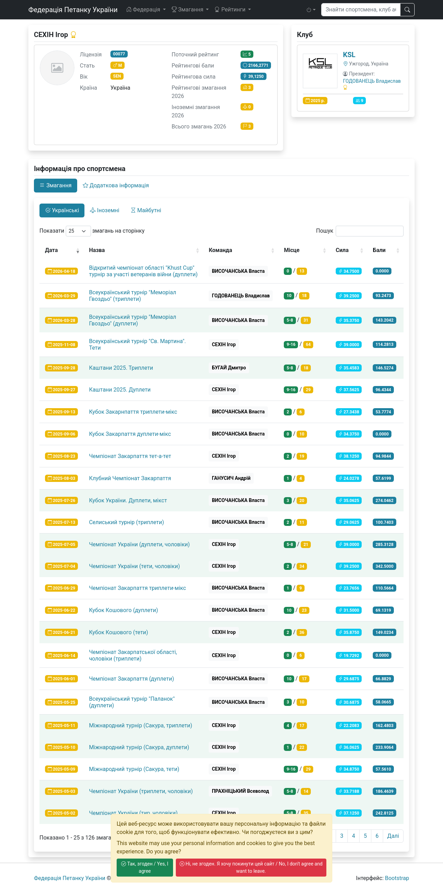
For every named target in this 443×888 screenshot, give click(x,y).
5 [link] (365, 836)
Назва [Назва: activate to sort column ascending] (97, 250)
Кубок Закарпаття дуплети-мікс (130, 434)
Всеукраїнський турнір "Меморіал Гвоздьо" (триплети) (132, 295)
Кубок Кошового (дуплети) (123, 610)
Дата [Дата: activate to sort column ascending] (51, 250)
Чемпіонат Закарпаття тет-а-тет (130, 456)
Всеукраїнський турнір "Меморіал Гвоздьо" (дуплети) (132, 320)
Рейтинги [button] (230, 9)
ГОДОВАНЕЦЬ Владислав (372, 81)
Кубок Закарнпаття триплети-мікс (133, 412)
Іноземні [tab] (104, 210)
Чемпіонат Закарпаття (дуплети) (131, 678)
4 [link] (353, 836)
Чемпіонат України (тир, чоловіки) (133, 813)
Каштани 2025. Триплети (121, 368)
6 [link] (377, 836)
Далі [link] (393, 836)
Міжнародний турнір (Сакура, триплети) (140, 725)
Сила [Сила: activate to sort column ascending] (342, 250)
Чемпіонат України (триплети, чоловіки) (141, 791)
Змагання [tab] (55, 185)
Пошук (360, 231)
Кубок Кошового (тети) (118, 632)
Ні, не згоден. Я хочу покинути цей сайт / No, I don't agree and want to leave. (251, 867)
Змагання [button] (188, 9)
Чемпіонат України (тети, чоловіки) (134, 566)
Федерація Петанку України (73, 10)
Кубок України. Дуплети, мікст (128, 500)
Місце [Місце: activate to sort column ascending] (291, 250)
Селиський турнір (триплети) (126, 522)
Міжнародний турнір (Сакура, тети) (134, 769)
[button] (310, 9)
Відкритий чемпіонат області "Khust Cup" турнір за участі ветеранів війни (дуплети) (143, 271)
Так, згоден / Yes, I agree (144, 867)
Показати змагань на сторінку (92, 231)
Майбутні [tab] (145, 210)
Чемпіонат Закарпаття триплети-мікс (137, 588)
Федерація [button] (144, 9)
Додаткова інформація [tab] (116, 185)
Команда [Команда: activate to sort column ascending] (220, 250)
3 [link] (341, 836)
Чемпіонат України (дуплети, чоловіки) (139, 544)
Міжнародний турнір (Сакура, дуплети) (139, 747)
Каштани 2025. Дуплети (120, 389)
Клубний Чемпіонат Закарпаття (130, 478)
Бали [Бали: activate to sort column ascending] (379, 250)
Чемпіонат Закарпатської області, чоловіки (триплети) (133, 655)
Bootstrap (397, 878)
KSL (349, 55)
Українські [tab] (62, 210)
